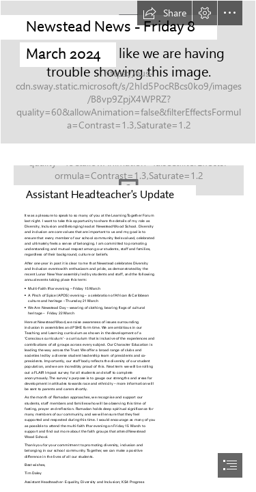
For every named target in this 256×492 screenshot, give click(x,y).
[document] (128, 246)
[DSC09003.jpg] (128, 72)
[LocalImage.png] (128, 176)
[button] (164, 13)
